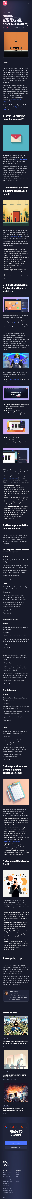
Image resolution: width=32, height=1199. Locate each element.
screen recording (8, 329)
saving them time (15, 236)
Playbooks (9, 12)
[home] (4, 3)
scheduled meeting (21, 159)
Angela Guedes (9, 27)
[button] (28, 3)
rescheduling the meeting (12, 841)
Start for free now (16, 1147)
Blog (4, 12)
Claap (16, 323)
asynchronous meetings (10, 478)
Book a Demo (16, 1143)
